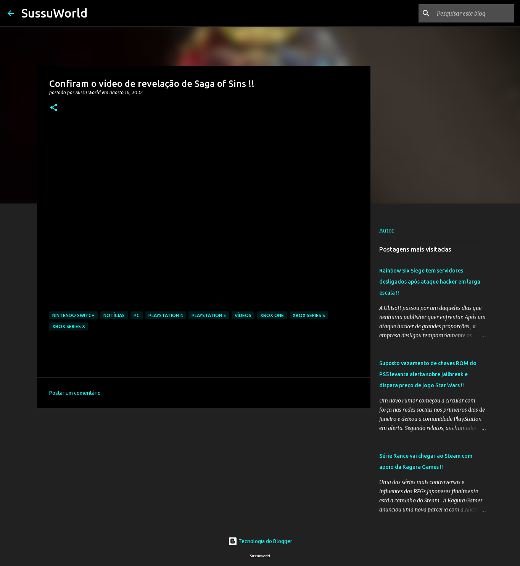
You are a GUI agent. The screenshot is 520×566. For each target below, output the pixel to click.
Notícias (114, 315)
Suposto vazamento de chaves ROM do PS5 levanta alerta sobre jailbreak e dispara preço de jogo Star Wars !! (428, 374)
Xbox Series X (68, 326)
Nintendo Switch (73, 315)
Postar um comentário (75, 393)
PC (137, 315)
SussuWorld (54, 13)
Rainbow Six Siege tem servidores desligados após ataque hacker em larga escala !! (429, 282)
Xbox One (272, 315)
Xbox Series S (309, 315)
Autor (386, 230)
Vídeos (243, 315)
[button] (53, 108)
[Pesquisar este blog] (474, 13)
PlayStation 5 (209, 315)
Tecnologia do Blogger (260, 541)
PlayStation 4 (165, 315)
